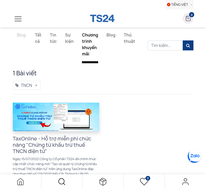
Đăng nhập (185, 181)
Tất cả (38, 38)
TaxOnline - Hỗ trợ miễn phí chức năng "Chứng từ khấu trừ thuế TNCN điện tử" (52, 144)
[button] (61, 181)
